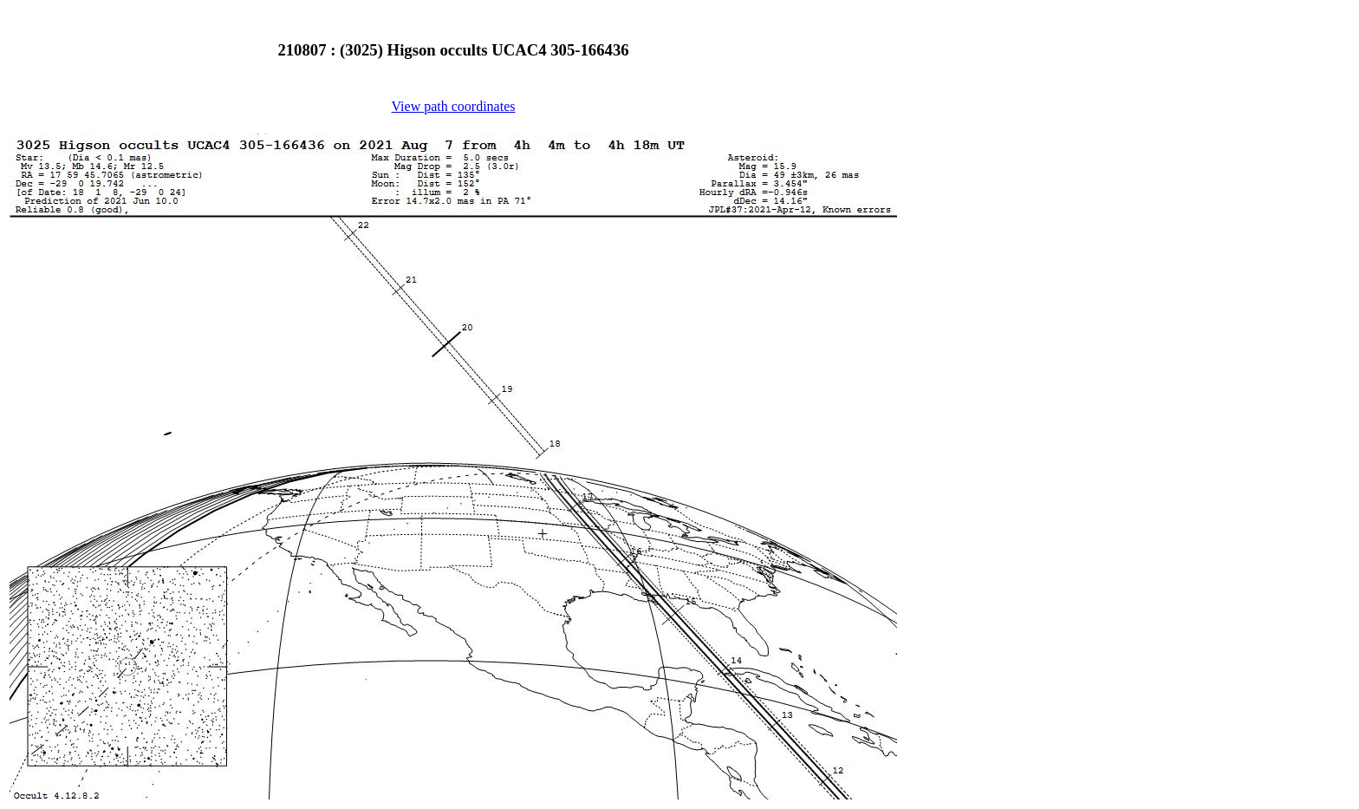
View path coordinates (454, 106)
